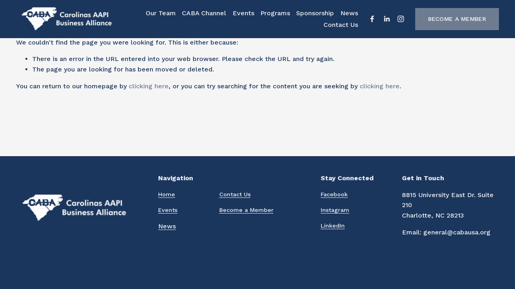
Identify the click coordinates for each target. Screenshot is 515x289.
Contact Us (340, 24)
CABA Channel (204, 13)
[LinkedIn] (387, 19)
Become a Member (457, 19)
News (349, 13)
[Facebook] (372, 19)
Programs (275, 13)
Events (243, 13)
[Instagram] (401, 19)
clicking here (149, 86)
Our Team (161, 13)
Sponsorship (315, 13)
